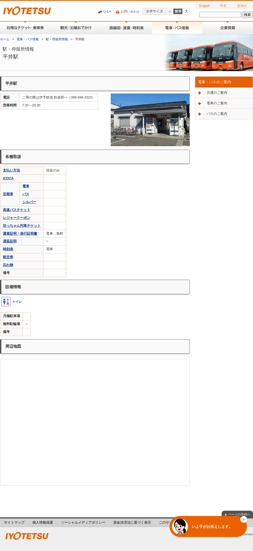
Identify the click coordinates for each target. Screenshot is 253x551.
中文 (223, 6)
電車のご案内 (217, 103)
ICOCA (8, 178)
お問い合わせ (127, 11)
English (204, 6)
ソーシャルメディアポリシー (83, 522)
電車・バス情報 (28, 39)
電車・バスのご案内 (214, 82)
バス (25, 194)
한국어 (242, 6)
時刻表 (8, 249)
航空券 (8, 257)
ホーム (4, 39)
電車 (25, 186)
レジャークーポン (16, 218)
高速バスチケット (16, 210)
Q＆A (104, 11)
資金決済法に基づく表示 (132, 522)
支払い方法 (11, 170)
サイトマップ (14, 522)
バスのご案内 (217, 114)
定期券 (8, 194)
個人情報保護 (42, 522)
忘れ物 (8, 265)
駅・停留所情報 (57, 39)
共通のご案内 (217, 93)
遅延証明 (10, 241)
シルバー (29, 202)
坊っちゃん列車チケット (22, 226)
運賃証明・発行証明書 (20, 233)
